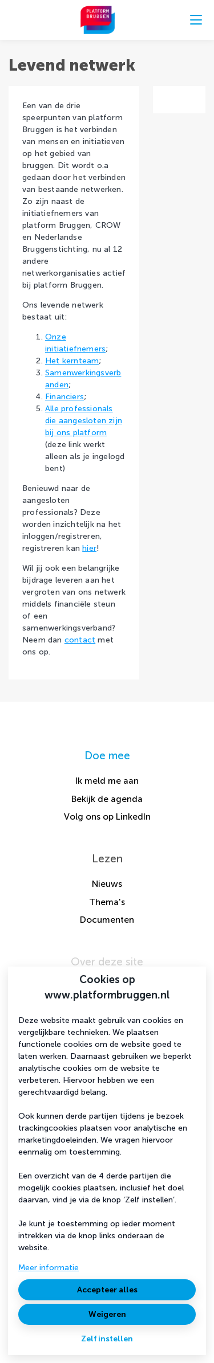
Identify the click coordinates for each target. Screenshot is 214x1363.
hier (89, 548)
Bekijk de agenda (107, 798)
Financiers (64, 397)
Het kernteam (72, 361)
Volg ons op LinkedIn (107, 816)
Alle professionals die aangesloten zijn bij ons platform (83, 420)
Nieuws (107, 883)
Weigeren (107, 1314)
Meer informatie (48, 1267)
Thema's (107, 902)
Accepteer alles (107, 1290)
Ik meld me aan (107, 780)
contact (79, 640)
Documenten (107, 919)
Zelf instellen (107, 1339)
